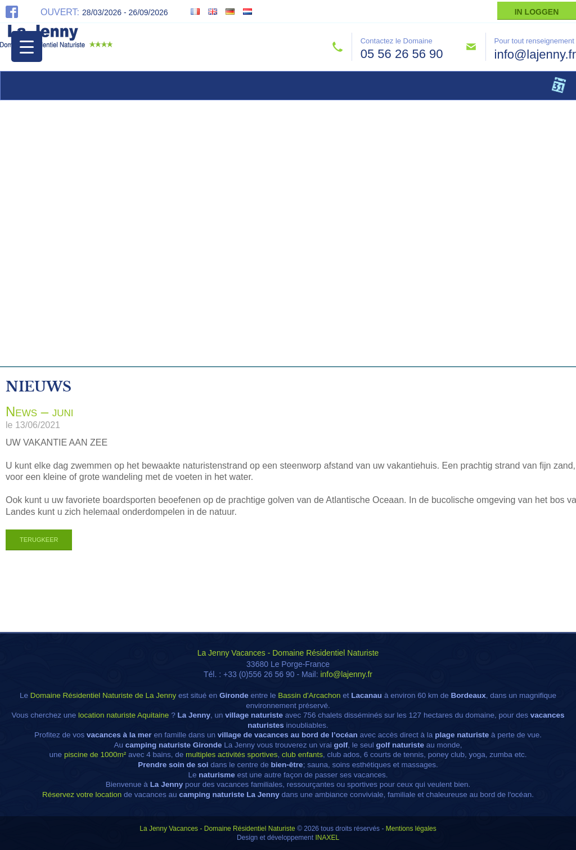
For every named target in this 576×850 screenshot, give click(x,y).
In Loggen (537, 11)
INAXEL (327, 838)
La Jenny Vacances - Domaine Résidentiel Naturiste (288, 652)
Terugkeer (39, 539)
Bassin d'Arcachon (309, 695)
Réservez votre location (82, 794)
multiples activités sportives (232, 754)
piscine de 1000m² (95, 754)
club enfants (302, 754)
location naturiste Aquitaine (123, 715)
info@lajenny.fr (535, 54)
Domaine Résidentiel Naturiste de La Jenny (103, 695)
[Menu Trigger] (26, 46)
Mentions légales (411, 829)
